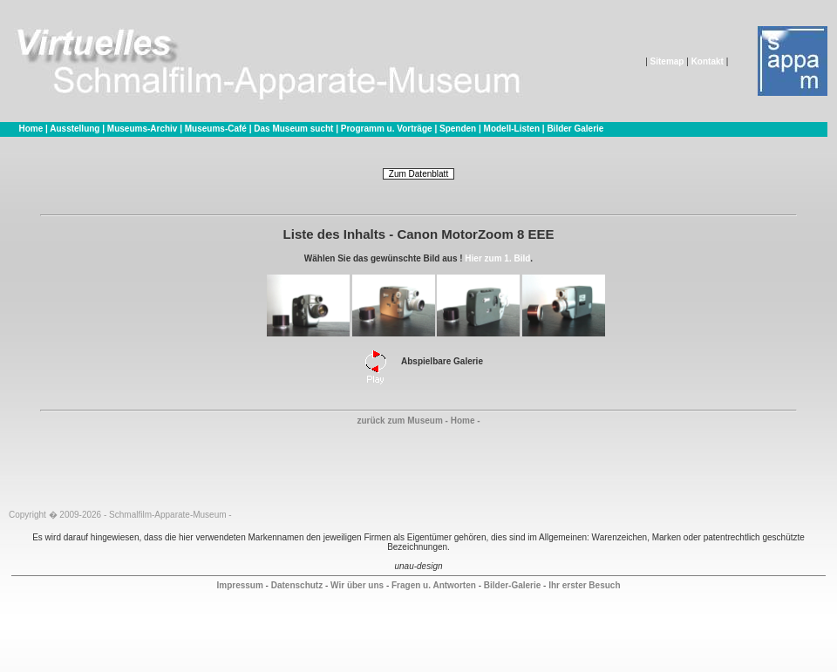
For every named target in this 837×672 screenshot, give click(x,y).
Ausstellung (74, 128)
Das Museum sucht (293, 128)
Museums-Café (216, 128)
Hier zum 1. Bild (497, 258)
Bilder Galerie (575, 128)
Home (30, 128)
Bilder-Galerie (512, 585)
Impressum (239, 585)
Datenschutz (297, 585)
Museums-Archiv (142, 128)
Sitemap (667, 61)
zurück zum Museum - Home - (418, 420)
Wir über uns (357, 585)
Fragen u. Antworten (433, 585)
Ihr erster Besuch (584, 585)
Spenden (457, 128)
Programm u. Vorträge (386, 128)
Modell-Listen (512, 128)
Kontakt (707, 61)
